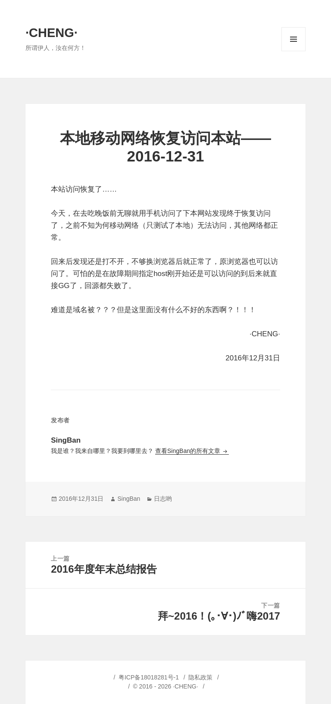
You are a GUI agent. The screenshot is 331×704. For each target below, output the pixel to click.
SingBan (128, 498)
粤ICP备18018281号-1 (149, 677)
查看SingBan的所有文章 (188, 450)
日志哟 (163, 498)
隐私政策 (200, 677)
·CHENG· (51, 33)
